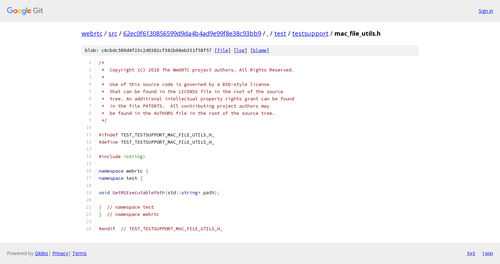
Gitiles (41, 253)
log (240, 50)
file (222, 50)
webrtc (92, 33)
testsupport (310, 33)
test (280, 33)
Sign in (486, 11)
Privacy (60, 253)
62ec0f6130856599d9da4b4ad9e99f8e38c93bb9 (192, 33)
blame (260, 50)
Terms (79, 253)
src (112, 33)
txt (471, 253)
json (487, 253)
